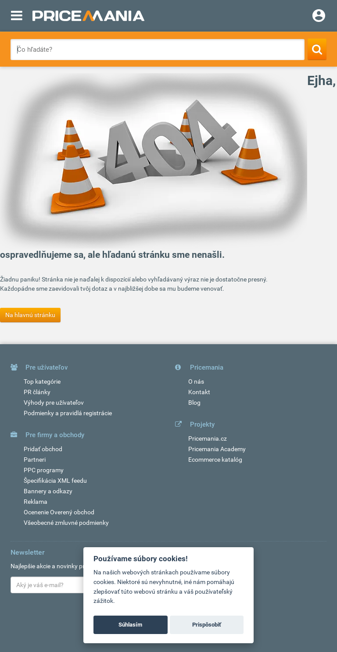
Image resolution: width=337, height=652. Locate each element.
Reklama (35, 501)
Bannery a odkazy (48, 491)
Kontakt (199, 391)
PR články (37, 391)
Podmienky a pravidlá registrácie (68, 413)
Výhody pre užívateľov (54, 402)
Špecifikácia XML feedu (55, 480)
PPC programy (44, 470)
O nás (196, 381)
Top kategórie (42, 381)
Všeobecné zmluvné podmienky (66, 522)
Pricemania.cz (207, 438)
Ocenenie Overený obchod (59, 512)
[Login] (318, 16)
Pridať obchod (43, 448)
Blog (194, 402)
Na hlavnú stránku (30, 314)
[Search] (317, 49)
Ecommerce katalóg (215, 459)
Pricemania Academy (217, 448)
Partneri (35, 459)
